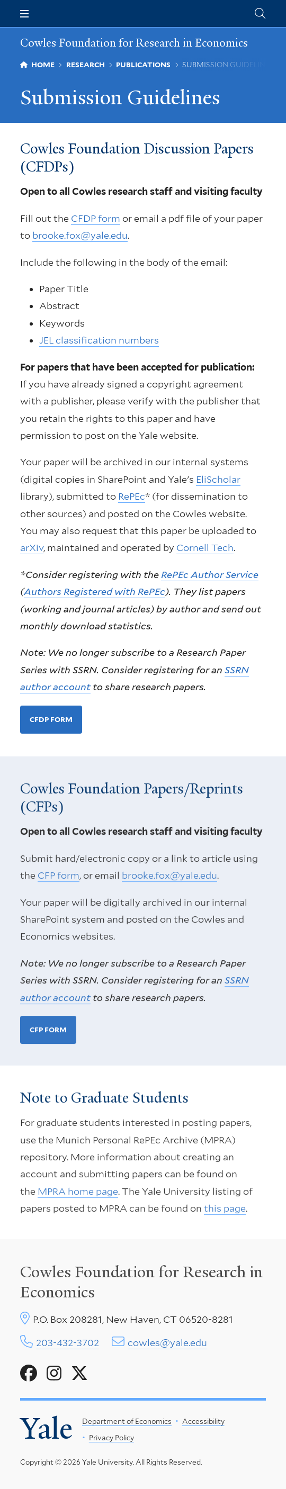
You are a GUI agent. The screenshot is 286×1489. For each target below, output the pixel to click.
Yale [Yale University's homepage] (46, 1429)
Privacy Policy (111, 1437)
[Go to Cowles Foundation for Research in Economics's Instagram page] (54, 1373)
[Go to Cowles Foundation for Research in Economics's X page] (79, 1373)
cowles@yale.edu (167, 1342)
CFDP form (95, 218)
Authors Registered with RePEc (94, 591)
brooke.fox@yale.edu (80, 235)
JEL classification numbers (99, 340)
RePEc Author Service (209, 574)
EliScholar (218, 479)
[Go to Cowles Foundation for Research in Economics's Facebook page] (28, 1373)
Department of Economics (127, 1421)
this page (225, 1211)
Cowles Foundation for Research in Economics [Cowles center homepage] (141, 1282)
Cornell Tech (205, 548)
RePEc (131, 496)
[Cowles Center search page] (260, 13)
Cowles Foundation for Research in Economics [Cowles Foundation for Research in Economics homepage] (134, 43)
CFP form (58, 877)
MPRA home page (78, 1193)
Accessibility (203, 1421)
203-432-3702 (67, 1342)
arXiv (31, 548)
